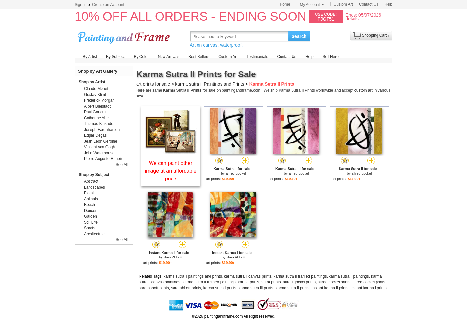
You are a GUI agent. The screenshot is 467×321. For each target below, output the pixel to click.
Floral (89, 193)
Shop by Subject (94, 174)
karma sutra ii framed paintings (300, 276)
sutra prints (271, 282)
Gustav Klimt (95, 94)
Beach (89, 204)
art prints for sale (153, 83)
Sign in (81, 4)
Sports (89, 228)
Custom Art (343, 4)
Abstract (91, 181)
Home (285, 4)
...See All (120, 164)
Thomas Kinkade (98, 123)
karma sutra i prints (219, 288)
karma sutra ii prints (293, 288)
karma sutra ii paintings (349, 276)
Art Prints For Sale (125, 36)
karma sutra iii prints (255, 288)
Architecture (94, 234)
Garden (90, 216)
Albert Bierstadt (97, 106)
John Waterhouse (99, 153)
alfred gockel (236, 173)
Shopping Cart (374, 35)
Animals (91, 199)
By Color (141, 56)
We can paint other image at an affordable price (171, 170)
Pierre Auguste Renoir (103, 158)
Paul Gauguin (96, 112)
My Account (312, 4)
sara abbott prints (154, 288)
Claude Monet (96, 88)
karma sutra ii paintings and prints (193, 276)
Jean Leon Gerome (100, 141)
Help (388, 4)
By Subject (115, 56)
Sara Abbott (173, 257)
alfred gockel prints (299, 282)
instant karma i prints (369, 288)
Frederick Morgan (99, 100)
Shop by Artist (92, 82)
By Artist (90, 56)
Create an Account (108, 4)
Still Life (91, 222)
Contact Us (368, 4)
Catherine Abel (97, 118)
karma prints (248, 282)
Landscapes (94, 187)
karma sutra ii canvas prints (247, 276)
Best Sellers (198, 56)
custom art (363, 90)
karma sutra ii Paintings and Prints (209, 83)
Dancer (90, 210)
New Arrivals (168, 56)
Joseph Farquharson (102, 129)
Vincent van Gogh (99, 147)
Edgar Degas (95, 135)
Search (299, 36)
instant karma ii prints (330, 288)
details (351, 18)
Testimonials (257, 56)
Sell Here (331, 56)
